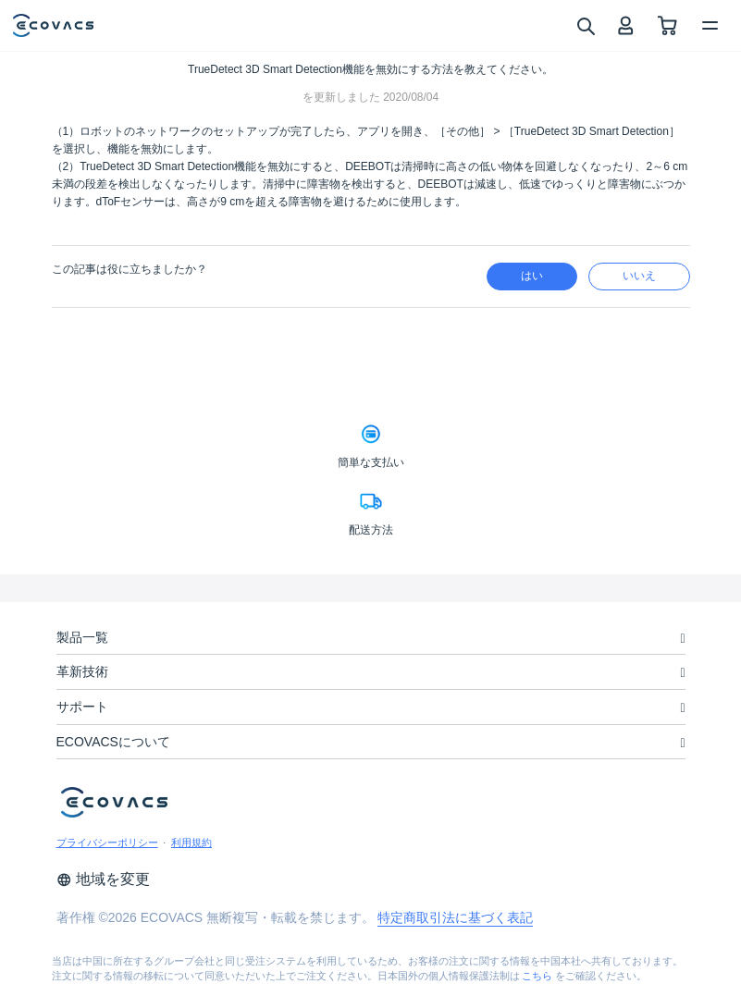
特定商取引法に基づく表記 (455, 917)
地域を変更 (103, 879)
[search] (585, 25)
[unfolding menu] (682, 639)
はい (532, 275)
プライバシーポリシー (107, 842)
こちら (537, 975)
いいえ (639, 275)
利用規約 (191, 842)
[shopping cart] (667, 25)
